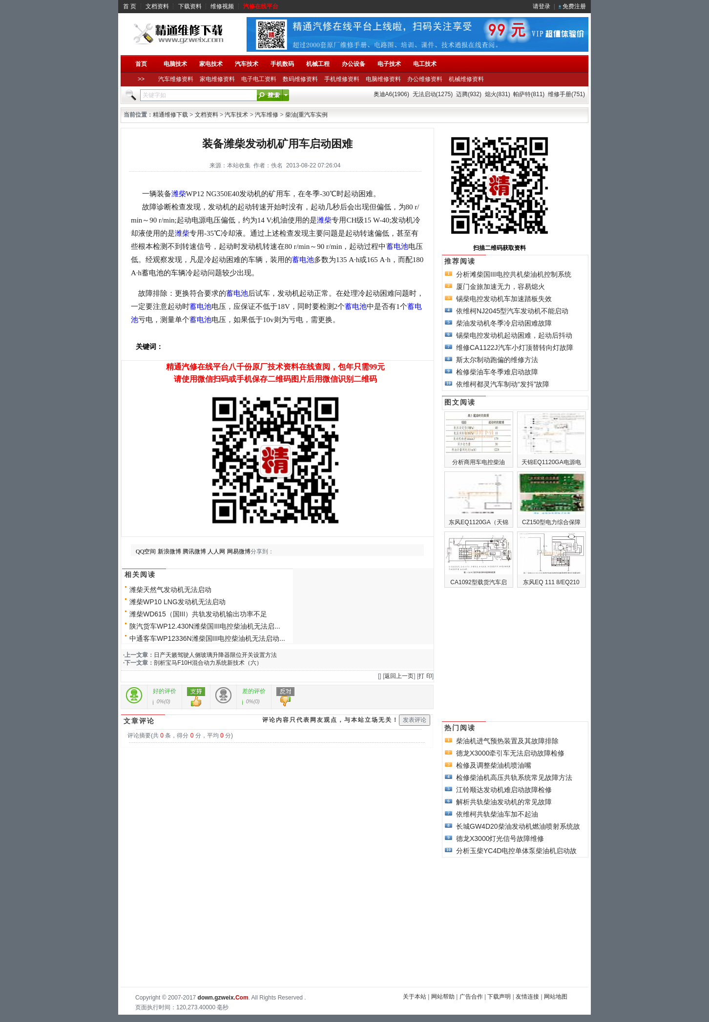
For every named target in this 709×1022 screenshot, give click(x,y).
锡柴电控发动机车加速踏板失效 (504, 299)
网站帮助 (443, 996)
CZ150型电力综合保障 (551, 522)
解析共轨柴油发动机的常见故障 (504, 802)
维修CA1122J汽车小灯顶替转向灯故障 (514, 347)
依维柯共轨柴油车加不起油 (497, 814)
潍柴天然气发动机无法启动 (170, 589)
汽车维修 (266, 114)
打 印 (425, 676)
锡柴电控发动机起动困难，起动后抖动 (514, 335)
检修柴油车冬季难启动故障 (497, 372)
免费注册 (574, 6)
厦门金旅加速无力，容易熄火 (500, 286)
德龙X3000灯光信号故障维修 (500, 838)
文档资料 (157, 6)
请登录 (541, 6)
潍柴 (178, 194)
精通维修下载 (170, 114)
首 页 (129, 6)
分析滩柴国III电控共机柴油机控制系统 (513, 274)
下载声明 (499, 996)
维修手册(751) (566, 94)
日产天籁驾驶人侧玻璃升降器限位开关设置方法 (215, 655)
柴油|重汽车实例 (306, 114)
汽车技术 (236, 114)
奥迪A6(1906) (391, 94)
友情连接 (527, 996)
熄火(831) (497, 94)
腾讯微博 (194, 551)
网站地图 (555, 996)
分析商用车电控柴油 (478, 462)
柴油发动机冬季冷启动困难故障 (504, 323)
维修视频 (222, 6)
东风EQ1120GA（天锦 (478, 522)
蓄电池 (397, 246)
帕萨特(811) (528, 94)
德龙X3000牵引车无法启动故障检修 (510, 753)
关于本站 (414, 996)
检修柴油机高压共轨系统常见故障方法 (514, 777)
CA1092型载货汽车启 (478, 582)
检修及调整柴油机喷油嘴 (493, 765)
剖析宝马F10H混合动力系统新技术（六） (208, 662)
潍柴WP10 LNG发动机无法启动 (177, 602)
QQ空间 (146, 551)
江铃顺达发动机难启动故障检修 (504, 790)
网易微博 (238, 551)
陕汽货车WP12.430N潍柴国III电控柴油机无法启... (204, 626)
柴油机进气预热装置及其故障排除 (507, 741)
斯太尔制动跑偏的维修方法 (497, 360)
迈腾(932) (468, 94)
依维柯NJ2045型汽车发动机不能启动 (512, 311)
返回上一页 (399, 676)
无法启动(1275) (433, 94)
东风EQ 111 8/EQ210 (551, 582)
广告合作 (471, 996)
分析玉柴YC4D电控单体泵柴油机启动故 (516, 851)
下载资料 (190, 6)
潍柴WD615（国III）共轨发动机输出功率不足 (198, 614)
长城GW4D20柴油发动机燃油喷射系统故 (518, 826)
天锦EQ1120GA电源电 (551, 462)
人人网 (216, 551)
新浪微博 (169, 551)
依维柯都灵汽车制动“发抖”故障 (502, 384)
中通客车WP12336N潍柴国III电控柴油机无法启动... (207, 638)
